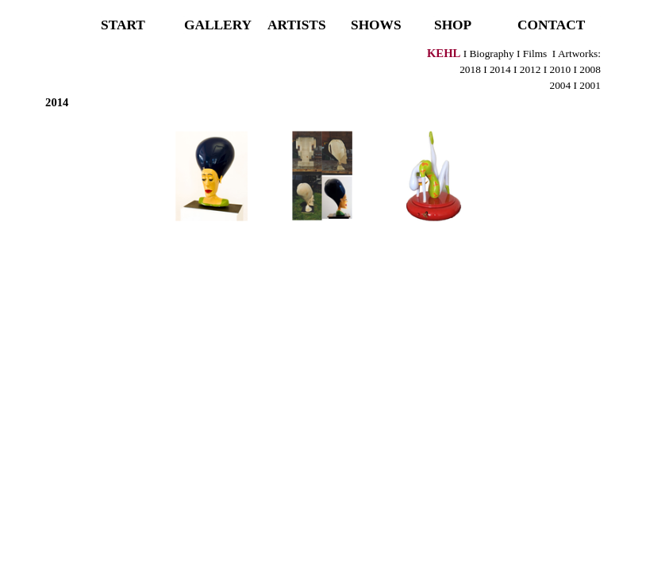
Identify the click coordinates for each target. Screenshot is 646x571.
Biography (491, 53)
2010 (559, 69)
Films (535, 53)
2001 (590, 85)
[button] (211, 176)
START (123, 25)
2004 (560, 85)
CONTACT (551, 25)
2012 (528, 69)
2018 (470, 69)
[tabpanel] (323, 77)
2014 (500, 69)
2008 (590, 69)
